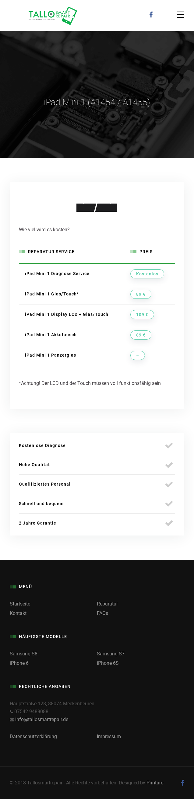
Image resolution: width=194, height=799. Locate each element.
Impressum (109, 736)
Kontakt (18, 613)
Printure (154, 783)
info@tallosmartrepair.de (41, 719)
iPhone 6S (108, 663)
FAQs (102, 613)
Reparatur (107, 604)
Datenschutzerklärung (33, 736)
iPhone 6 (19, 663)
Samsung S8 (23, 654)
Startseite (20, 604)
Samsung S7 (111, 654)
